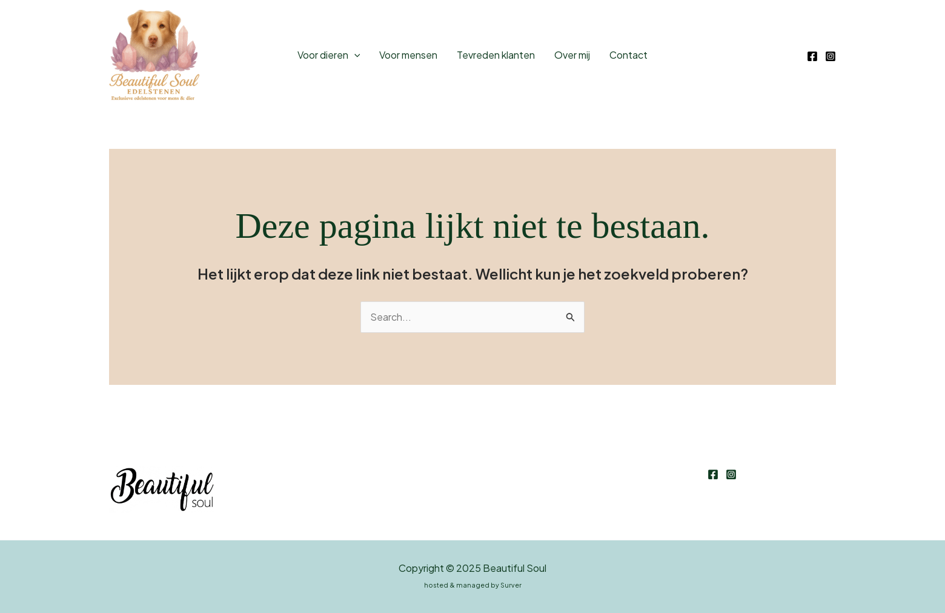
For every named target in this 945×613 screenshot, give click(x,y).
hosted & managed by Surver (473, 585)
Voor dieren (328, 55)
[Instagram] (830, 56)
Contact (628, 54)
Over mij (572, 54)
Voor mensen (408, 54)
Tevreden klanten (496, 54)
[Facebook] (812, 56)
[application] (354, 55)
